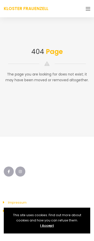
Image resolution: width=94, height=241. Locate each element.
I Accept (47, 225)
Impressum (17, 202)
